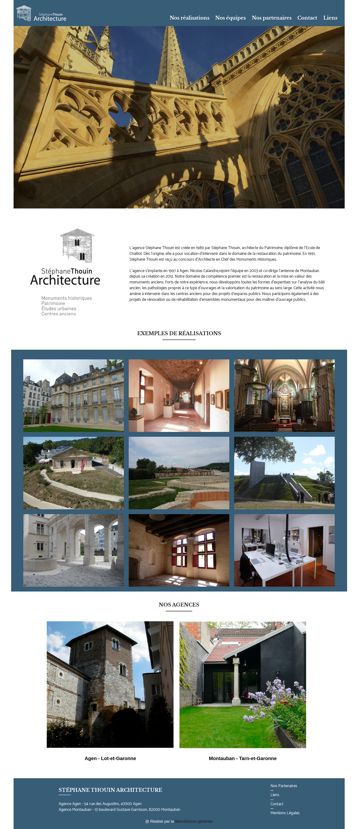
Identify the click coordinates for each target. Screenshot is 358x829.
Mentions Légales (285, 813)
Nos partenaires (272, 18)
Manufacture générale (194, 821)
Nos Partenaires (283, 786)
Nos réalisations (189, 18)
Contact (307, 18)
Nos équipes (230, 18)
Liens (330, 18)
